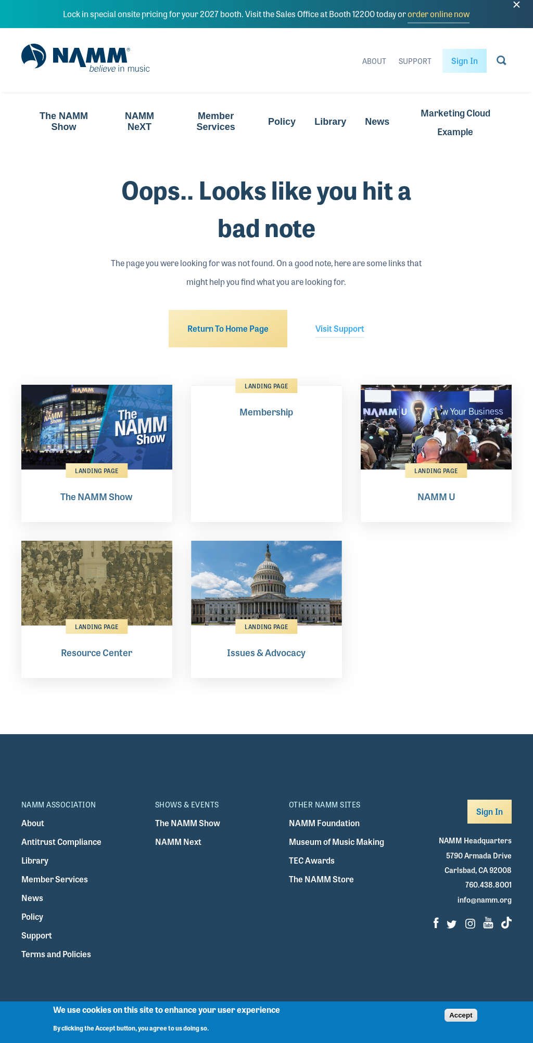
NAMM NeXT (139, 121)
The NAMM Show (64, 121)
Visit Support (339, 328)
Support (415, 61)
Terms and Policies (56, 954)
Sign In (464, 61)
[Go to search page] (501, 62)
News (377, 121)
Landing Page (96, 470)
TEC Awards (312, 860)
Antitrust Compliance (61, 842)
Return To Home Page (228, 328)
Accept (460, 1019)
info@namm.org (485, 899)
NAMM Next (178, 842)
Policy (282, 121)
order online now (438, 14)
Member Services (216, 121)
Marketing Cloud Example (455, 122)
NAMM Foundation (324, 823)
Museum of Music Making (336, 842)
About (374, 61)
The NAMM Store (321, 879)
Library (330, 121)
